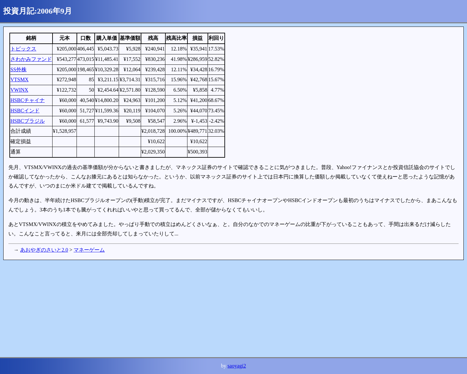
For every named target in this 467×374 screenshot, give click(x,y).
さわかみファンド (31, 59)
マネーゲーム (89, 250)
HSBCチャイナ (27, 100)
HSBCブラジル (27, 121)
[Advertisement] (197, 308)
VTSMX (19, 79)
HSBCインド (25, 110)
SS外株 (18, 69)
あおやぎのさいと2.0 (44, 250)
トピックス (23, 48)
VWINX (19, 90)
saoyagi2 (237, 365)
